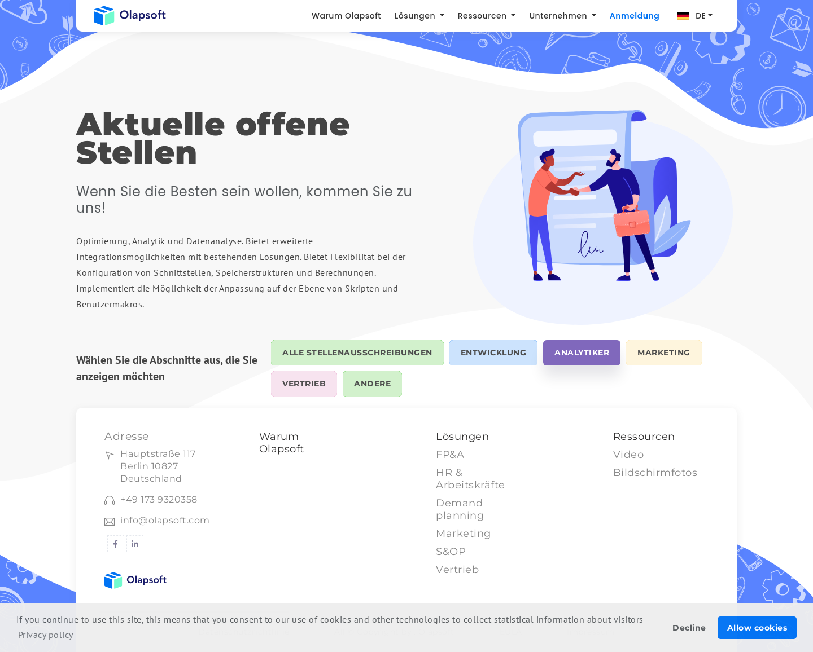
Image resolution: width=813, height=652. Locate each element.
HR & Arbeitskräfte (470, 478)
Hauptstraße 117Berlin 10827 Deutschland (158, 466)
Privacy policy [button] (45, 634)
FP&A (450, 454)
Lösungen (416, 15)
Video (628, 454)
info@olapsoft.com (165, 520)
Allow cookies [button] (757, 628)
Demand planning (460, 509)
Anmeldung (634, 15)
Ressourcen (483, 15)
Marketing (463, 533)
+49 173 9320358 (159, 499)
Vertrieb (457, 569)
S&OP (451, 551)
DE (701, 15)
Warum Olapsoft (346, 15)
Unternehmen (559, 15)
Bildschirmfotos (655, 472)
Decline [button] (689, 628)
